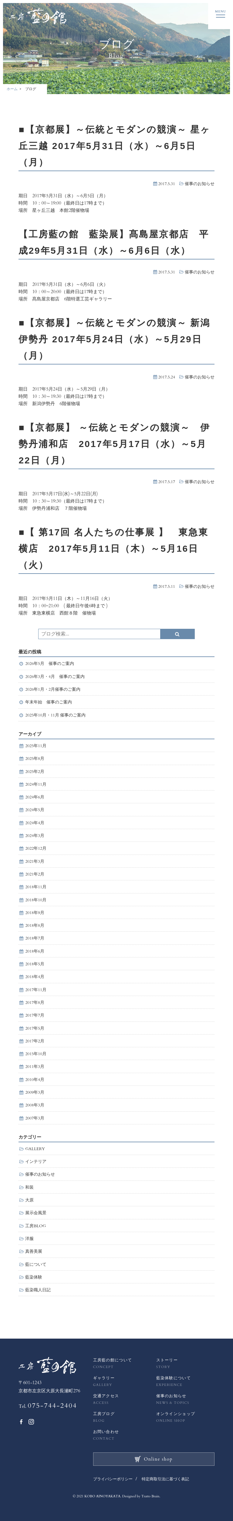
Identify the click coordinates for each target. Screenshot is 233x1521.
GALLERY (35, 1149)
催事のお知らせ (199, 184)
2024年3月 (34, 835)
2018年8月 (34, 925)
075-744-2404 (52, 1405)
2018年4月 (34, 977)
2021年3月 (34, 861)
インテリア (35, 1161)
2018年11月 (35, 887)
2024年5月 (34, 810)
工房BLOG (35, 1226)
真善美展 (33, 1251)
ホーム (12, 88)
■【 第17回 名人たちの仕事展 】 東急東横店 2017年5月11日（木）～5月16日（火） (113, 548)
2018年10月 (35, 900)
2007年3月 (34, 1118)
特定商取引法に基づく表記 (165, 1479)
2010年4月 (34, 1079)
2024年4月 (34, 823)
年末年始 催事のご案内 (48, 702)
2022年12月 (35, 848)
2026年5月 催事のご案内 (49, 663)
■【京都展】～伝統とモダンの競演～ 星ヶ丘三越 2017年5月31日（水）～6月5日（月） (114, 145)
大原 (29, 1200)
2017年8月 (34, 1002)
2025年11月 (35, 746)
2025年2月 (34, 771)
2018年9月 (34, 913)
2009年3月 (34, 1092)
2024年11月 (35, 784)
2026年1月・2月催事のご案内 (55, 689)
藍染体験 (33, 1277)
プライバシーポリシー (113, 1479)
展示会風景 (35, 1213)
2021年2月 (34, 874)
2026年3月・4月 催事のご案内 (55, 676)
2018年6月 (34, 951)
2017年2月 (34, 1041)
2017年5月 (34, 1028)
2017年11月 (35, 990)
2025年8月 (34, 758)
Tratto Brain (150, 1496)
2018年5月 (34, 964)
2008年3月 (34, 1105)
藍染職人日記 (38, 1290)
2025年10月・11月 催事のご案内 (55, 715)
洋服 (29, 1239)
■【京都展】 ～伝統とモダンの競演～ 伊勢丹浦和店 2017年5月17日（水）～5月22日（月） (114, 443)
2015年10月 (35, 1054)
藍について (35, 1264)
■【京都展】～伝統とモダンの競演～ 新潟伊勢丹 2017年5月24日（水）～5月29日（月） (114, 339)
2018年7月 (34, 938)
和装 (29, 1187)
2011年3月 (34, 1066)
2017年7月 (34, 1015)
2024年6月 (34, 797)
